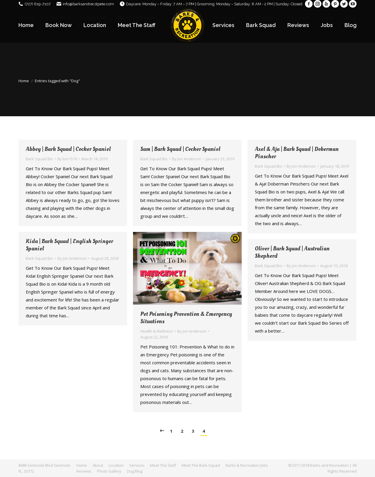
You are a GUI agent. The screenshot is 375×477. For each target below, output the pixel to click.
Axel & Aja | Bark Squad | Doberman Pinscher (297, 153)
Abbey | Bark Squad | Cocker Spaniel (68, 149)
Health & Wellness (156, 331)
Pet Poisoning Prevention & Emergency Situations (186, 318)
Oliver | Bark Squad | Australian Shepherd (292, 252)
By (67, 158)
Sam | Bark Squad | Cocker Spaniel (180, 149)
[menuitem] (26, 25)
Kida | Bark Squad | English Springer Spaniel (69, 245)
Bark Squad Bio (39, 158)
